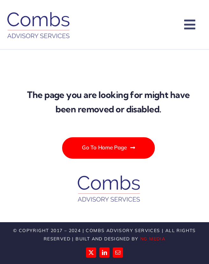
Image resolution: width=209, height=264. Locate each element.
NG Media (152, 239)
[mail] (118, 252)
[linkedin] (104, 252)
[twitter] (91, 252)
